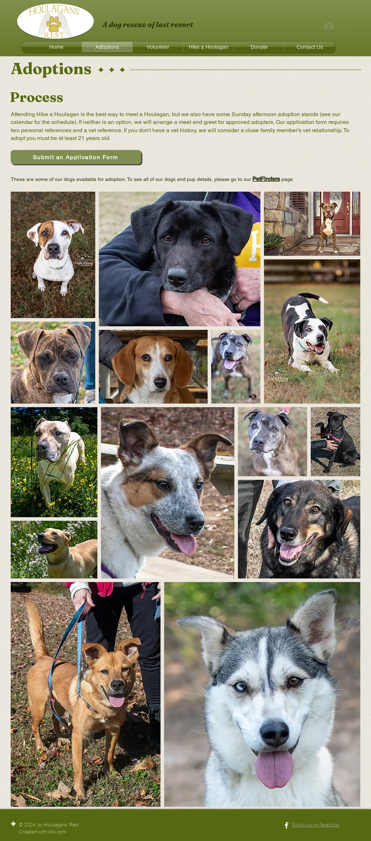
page (286, 179)
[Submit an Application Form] (76, 157)
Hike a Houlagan (57, 114)
